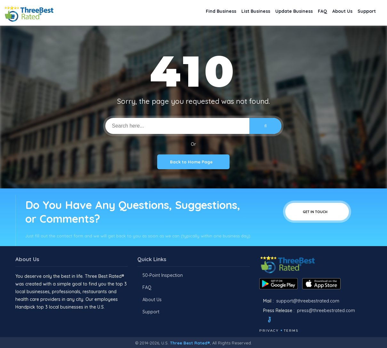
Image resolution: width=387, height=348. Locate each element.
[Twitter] (275, 320)
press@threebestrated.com (326, 310)
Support (364, 13)
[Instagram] (291, 320)
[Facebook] (260, 320)
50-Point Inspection (162, 275)
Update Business (280, 13)
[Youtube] (299, 320)
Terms (291, 330)
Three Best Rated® (190, 342)
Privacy (269, 330)
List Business (237, 13)
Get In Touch (317, 211)
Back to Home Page (193, 161)
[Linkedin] (308, 320)
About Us (336, 13)
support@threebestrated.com (307, 301)
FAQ (313, 13)
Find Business (197, 13)
